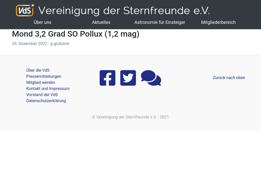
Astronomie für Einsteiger (159, 22)
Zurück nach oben (229, 77)
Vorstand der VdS (42, 94)
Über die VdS (37, 70)
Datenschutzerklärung (46, 100)
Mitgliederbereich (218, 22)
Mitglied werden (40, 82)
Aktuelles (101, 22)
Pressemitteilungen (43, 76)
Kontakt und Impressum (48, 88)
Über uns (42, 22)
